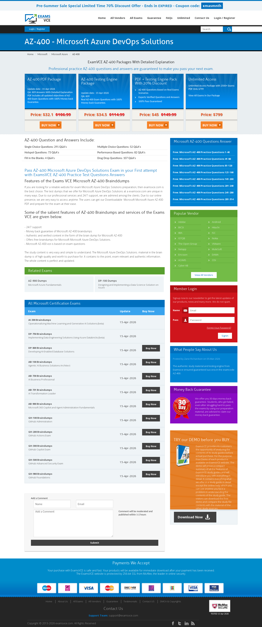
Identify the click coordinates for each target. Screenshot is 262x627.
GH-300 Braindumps (40, 445)
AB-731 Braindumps (40, 389)
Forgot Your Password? (219, 327)
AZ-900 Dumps (37, 280)
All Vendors (117, 18)
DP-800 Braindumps (40, 347)
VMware (216, 243)
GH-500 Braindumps (40, 459)
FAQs (169, 18)
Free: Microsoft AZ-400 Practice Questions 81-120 (202, 165)
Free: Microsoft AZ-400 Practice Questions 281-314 (203, 199)
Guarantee (154, 18)
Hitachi (215, 227)
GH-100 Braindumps (40, 417)
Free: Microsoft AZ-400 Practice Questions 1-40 (201, 152)
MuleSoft (217, 249)
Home (102, 18)
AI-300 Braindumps (39, 319)
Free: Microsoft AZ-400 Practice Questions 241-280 (203, 192)
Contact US (148, 601)
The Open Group (187, 243)
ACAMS (182, 260)
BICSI (181, 227)
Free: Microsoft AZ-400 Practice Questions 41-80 (202, 158)
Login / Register (224, 18)
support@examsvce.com (123, 615)
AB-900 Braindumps (40, 403)
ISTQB (181, 238)
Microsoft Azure (59, 54)
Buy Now (151, 348)
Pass (175, 319)
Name (176, 310)
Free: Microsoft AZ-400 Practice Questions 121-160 (203, 172)
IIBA (180, 232)
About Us (63, 601)
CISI (214, 260)
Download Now (194, 517)
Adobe (182, 222)
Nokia (215, 238)
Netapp (182, 249)
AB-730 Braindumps (40, 375)
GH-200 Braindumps (40, 431)
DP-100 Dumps (107, 280)
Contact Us (202, 18)
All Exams (136, 18)
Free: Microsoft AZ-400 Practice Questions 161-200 (203, 179)
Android (216, 222)
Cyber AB (183, 265)
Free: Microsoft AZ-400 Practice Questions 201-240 (203, 185)
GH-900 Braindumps (40, 473)
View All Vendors (204, 275)
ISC (213, 232)
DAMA (215, 254)
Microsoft (42, 54)
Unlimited (183, 18)
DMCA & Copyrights (170, 601)
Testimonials (130, 601)
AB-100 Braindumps (40, 361)
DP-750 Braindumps (40, 333)
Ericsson (182, 254)
